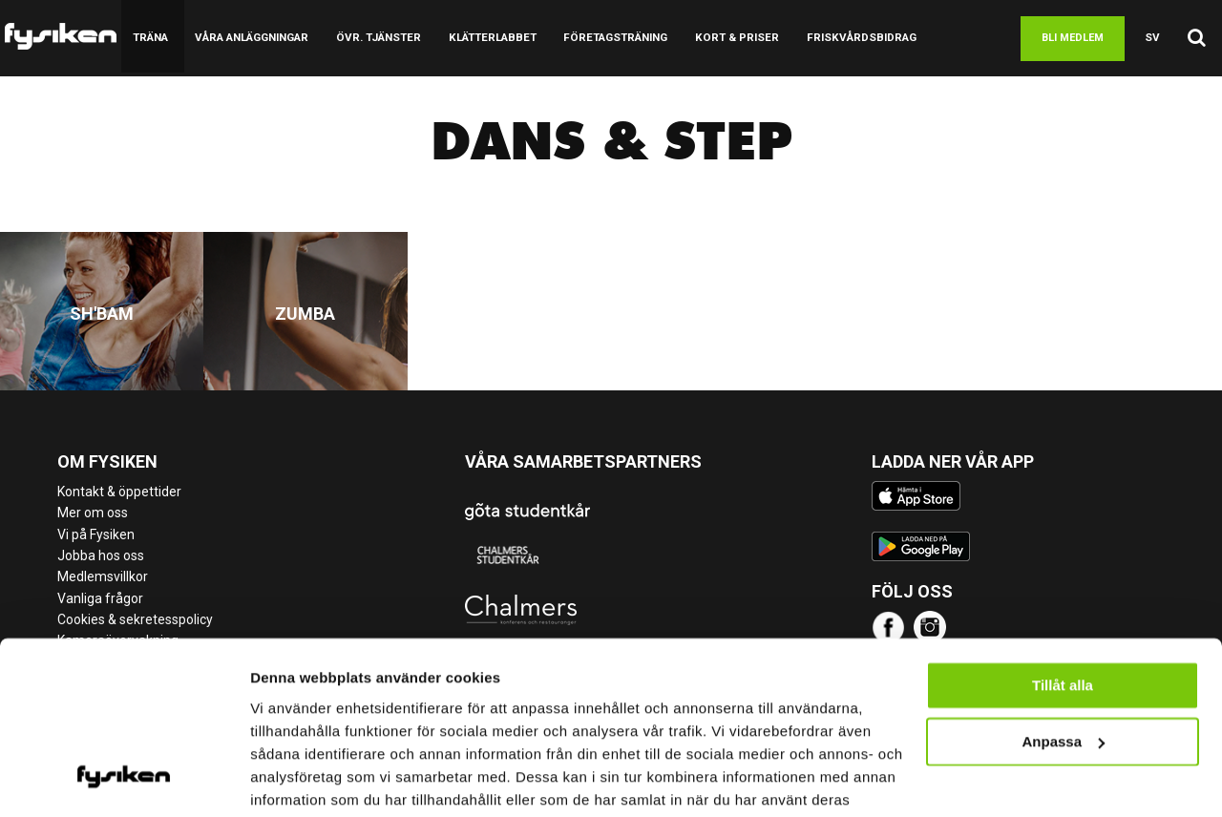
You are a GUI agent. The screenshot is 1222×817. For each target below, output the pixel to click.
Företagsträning (605, 37)
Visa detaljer (292, 779)
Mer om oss (92, 512)
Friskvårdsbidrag (844, 37)
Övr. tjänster (374, 37)
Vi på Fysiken (96, 534)
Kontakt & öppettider (119, 491)
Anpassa (1063, 646)
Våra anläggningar (250, 37)
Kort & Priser (724, 37)
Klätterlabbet (484, 37)
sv (1154, 37)
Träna (149, 37)
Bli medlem (1074, 37)
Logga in (1181, 114)
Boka (967, 38)
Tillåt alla (1062, 590)
